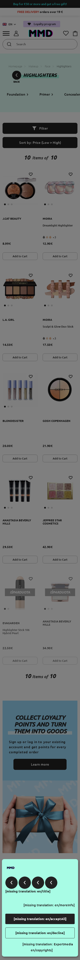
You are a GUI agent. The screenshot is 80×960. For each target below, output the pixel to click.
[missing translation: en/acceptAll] (40, 919)
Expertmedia (63, 944)
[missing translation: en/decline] (40, 933)
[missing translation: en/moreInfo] (49, 905)
